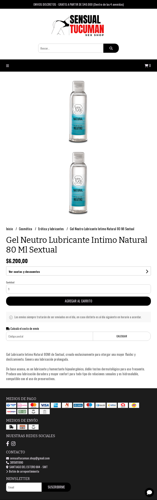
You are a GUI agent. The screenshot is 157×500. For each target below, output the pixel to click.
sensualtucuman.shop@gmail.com (28, 458)
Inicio (10, 228)
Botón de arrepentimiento (22, 471)
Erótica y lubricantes (51, 228)
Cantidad (10, 282)
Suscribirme (56, 487)
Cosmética (26, 228)
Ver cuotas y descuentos (24, 271)
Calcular (121, 336)
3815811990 (14, 462)
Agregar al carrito (78, 301)
